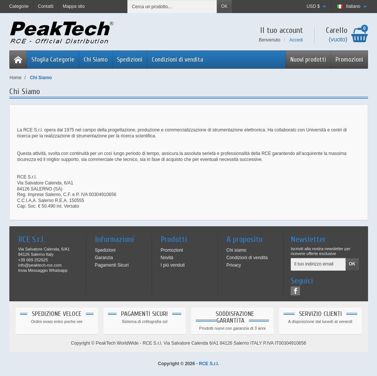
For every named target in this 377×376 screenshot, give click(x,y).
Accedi (296, 40)
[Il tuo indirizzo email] (318, 264)
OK (224, 6)
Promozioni (349, 59)
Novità (167, 257)
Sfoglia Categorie (52, 59)
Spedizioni (129, 59)
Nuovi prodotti (308, 59)
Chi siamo (236, 250)
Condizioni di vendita (177, 59)
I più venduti (173, 265)
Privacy (233, 265)
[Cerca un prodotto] (172, 6)
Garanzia (104, 257)
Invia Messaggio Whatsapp (43, 270)
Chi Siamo (96, 59)
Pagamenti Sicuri (112, 265)
